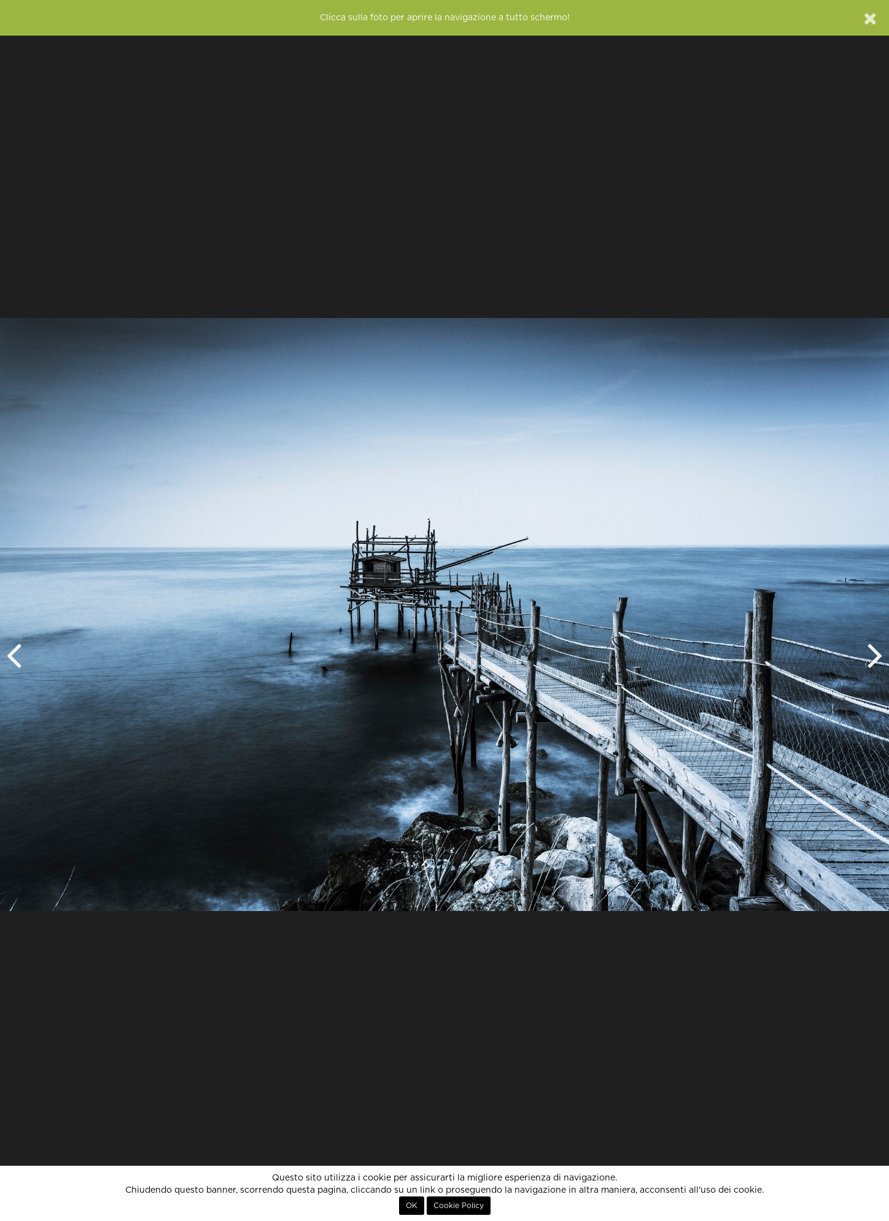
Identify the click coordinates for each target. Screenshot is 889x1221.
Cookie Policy (458, 1205)
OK (411, 1205)
